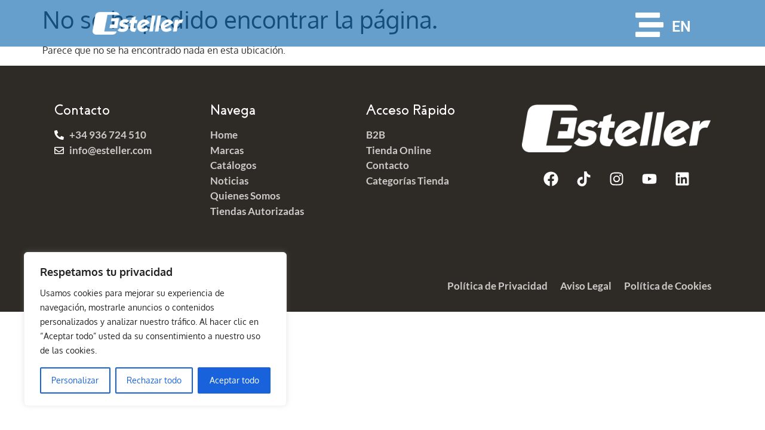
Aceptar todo (234, 380)
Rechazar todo (154, 380)
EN (681, 26)
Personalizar (75, 380)
